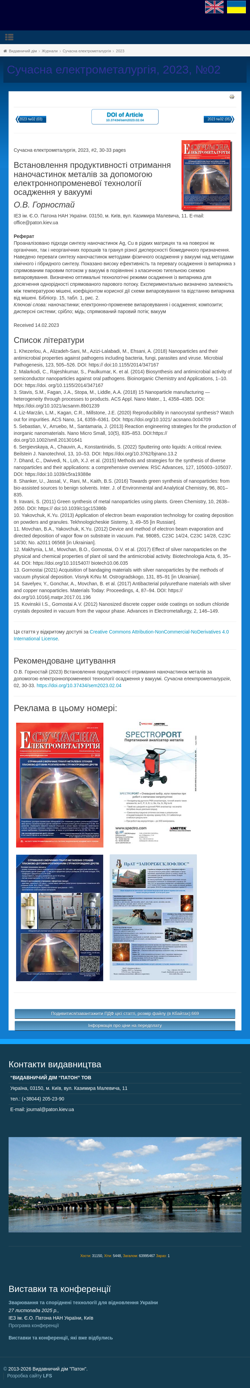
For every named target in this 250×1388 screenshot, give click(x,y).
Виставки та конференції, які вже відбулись (61, 1337)
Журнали (50, 51)
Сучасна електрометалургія (87, 51)
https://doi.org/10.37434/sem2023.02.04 (79, 685)
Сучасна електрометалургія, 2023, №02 (114, 69)
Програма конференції (34, 1325)
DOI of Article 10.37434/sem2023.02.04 (125, 116)
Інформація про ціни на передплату (125, 1025)
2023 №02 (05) (219, 119)
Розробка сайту (29, 1375)
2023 (120, 51)
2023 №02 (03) (30, 119)
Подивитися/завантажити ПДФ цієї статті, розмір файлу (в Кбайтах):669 (125, 1013)
